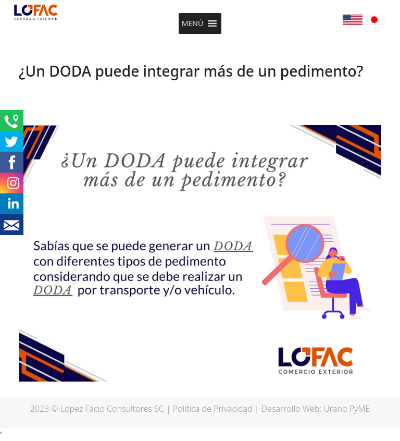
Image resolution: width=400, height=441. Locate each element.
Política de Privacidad (213, 408)
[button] (192, 23)
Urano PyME (346, 408)
